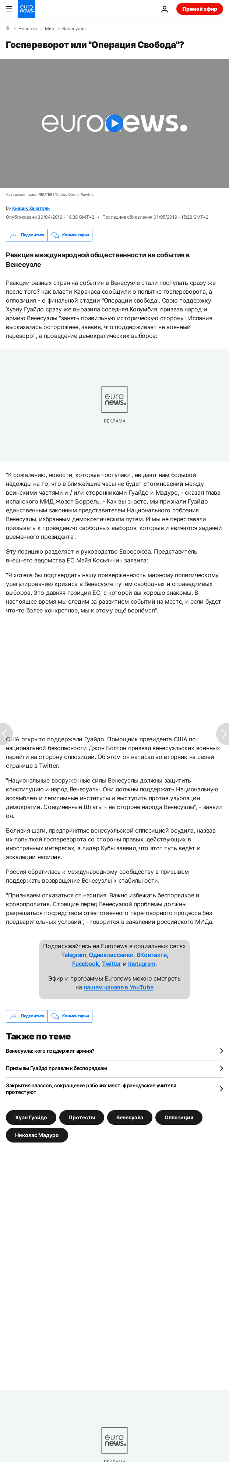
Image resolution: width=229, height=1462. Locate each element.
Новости (27, 29)
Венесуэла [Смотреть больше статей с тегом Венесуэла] (129, 1117)
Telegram (73, 954)
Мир (49, 29)
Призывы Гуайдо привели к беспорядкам (56, 1068)
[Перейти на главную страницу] (26, 9)
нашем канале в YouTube (119, 987)
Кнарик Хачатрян (30, 208)
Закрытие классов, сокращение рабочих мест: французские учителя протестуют (91, 1088)
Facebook (85, 963)
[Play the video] (114, 123)
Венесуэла (74, 29)
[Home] (8, 28)
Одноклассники (111, 954)
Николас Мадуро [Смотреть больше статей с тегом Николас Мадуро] (37, 1134)
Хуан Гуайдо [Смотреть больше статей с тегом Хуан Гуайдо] (31, 1117)
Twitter (111, 963)
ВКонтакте (152, 954)
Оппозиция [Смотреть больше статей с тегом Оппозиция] (179, 1117)
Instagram (141, 963)
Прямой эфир (199, 9)
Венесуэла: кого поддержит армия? (50, 1051)
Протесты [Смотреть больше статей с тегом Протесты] (81, 1117)
